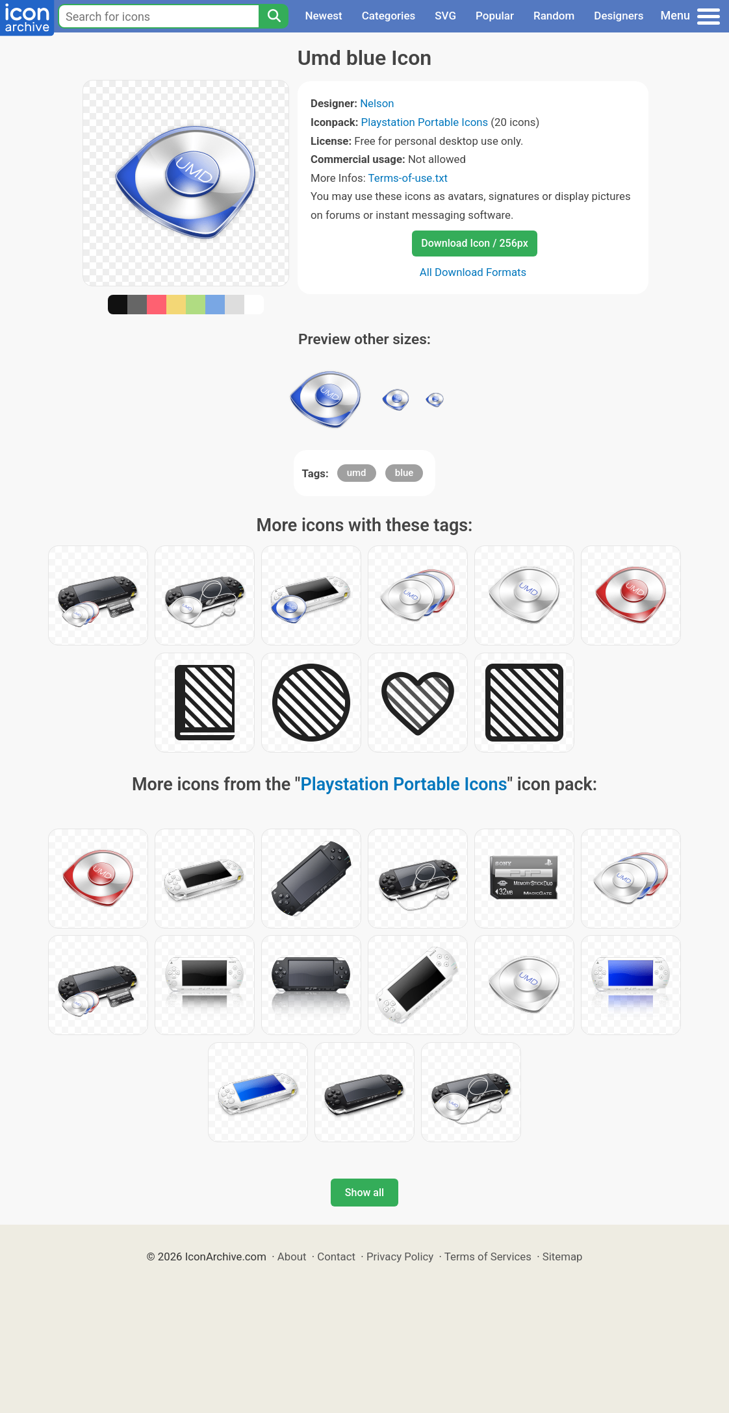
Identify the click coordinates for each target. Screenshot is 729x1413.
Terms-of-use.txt (408, 177)
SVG (445, 15)
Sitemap (563, 1256)
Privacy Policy (399, 1256)
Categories (389, 15)
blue (404, 473)
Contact (336, 1256)
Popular (495, 15)
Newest (323, 15)
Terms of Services (487, 1256)
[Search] (273, 16)
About (292, 1256)
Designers (618, 15)
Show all (364, 1192)
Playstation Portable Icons (425, 122)
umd (356, 473)
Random (553, 15)
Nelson (377, 103)
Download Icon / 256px (474, 243)
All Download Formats (473, 272)
